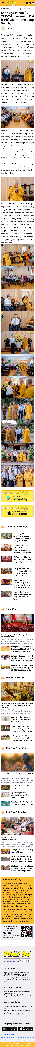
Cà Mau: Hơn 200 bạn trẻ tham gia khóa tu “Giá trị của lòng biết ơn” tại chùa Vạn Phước (22, 868)
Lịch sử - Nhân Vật (15, 678)
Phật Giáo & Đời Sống (16, 748)
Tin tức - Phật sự (6, 9)
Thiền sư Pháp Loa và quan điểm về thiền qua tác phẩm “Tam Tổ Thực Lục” (21, 719)
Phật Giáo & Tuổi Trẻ (16, 812)
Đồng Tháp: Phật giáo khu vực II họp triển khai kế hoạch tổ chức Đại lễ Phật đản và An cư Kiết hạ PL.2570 (22, 585)
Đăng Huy (9, 28)
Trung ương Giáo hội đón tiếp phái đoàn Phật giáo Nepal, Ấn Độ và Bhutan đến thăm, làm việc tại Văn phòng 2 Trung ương (22, 670)
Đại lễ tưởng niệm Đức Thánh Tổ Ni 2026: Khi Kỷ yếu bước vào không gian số (21, 795)
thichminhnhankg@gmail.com (16, 1014)
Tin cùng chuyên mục (16, 527)
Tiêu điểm (11, 609)
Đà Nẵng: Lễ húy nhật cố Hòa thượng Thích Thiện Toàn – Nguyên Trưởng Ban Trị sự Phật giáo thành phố (17, 705)
